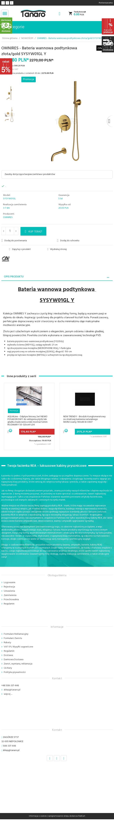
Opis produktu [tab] (14, 277)
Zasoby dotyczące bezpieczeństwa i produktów (30, 174)
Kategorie (13, 27)
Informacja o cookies (38, 816)
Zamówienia (10, 595)
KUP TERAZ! (33, 232)
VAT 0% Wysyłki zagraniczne (18, 647)
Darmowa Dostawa (13, 660)
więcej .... (8, 694)
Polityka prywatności (15, 672)
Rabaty (7, 643)
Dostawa (8, 655)
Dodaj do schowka (68, 241)
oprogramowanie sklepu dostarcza (63, 816)
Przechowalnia (11, 600)
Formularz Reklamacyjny (16, 634)
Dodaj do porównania (14, 241)
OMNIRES (8, 217)
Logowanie (9, 583)
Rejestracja (9, 587)
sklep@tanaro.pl (12, 690)
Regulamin (9, 604)
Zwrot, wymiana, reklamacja (18, 664)
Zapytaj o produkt (20, 249)
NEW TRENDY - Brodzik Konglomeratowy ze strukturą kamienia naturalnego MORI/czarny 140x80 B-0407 (84, 419)
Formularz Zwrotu (13, 638)
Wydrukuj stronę (57, 249)
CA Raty (8, 668)
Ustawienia (9, 591)
